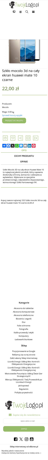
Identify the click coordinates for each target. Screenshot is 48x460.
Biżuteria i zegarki (23, 318)
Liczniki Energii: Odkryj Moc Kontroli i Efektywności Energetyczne (24, 362)
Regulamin (23, 389)
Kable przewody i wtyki (24, 332)
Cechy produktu (24, 155)
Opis (24, 150)
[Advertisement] (24, 26)
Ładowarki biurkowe (23, 339)
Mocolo (5, 107)
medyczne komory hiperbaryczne (14, 453)
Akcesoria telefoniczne (24, 315)
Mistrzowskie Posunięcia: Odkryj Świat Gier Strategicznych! (23, 374)
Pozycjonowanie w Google (23, 351)
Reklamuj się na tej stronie (23, 354)
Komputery (24, 336)
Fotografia (23, 329)
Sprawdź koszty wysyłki (12, 115)
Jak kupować (23, 385)
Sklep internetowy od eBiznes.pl (24, 446)
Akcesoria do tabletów (23, 308)
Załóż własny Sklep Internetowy (23, 358)
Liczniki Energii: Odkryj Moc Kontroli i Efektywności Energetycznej (24, 368)
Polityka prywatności (24, 392)
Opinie (24, 161)
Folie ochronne (23, 325)
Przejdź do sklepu (14, 120)
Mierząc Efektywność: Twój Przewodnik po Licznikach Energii (23, 380)
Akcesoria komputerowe (23, 312)
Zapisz (24, 429)
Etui (23, 322)
